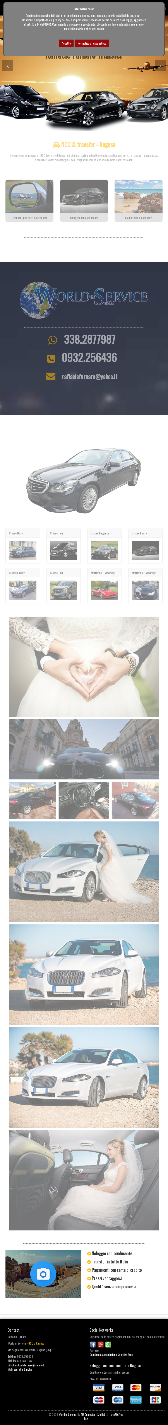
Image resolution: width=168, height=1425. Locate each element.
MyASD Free (117, 1415)
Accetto (66, 43)
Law (86, 1418)
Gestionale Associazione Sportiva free (111, 1354)
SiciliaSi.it (102, 1415)
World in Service (23, 1369)
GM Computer (88, 1415)
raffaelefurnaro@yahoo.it (29, 1365)
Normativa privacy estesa (92, 43)
